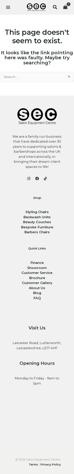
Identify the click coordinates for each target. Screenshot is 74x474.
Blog (37, 293)
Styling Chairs (37, 212)
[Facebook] (37, 178)
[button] (55, 7)
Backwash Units (37, 217)
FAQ (37, 298)
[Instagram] (29, 178)
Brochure (37, 278)
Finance (37, 263)
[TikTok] (45, 178)
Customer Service (37, 273)
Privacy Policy (50, 464)
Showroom (37, 268)
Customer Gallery (37, 283)
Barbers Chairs (37, 232)
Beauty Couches (37, 222)
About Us (37, 288)
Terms (33, 464)
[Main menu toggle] (8, 7)
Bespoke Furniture (37, 227)
